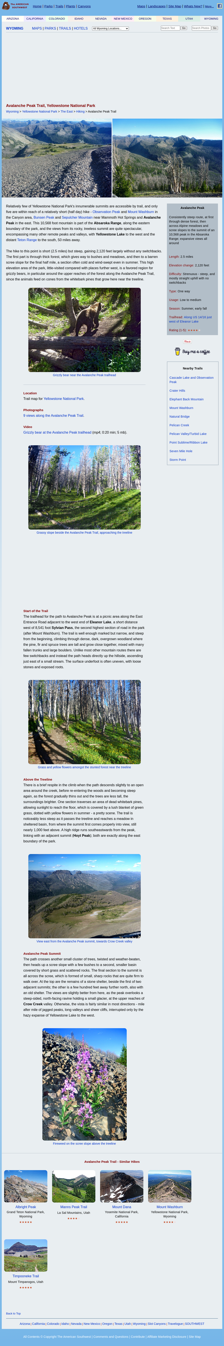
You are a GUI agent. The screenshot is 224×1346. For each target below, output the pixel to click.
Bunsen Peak (44, 217)
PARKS (50, 28)
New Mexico (92, 1323)
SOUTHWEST (194, 1323)
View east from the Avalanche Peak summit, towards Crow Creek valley (84, 941)
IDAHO (78, 18)
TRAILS (65, 28)
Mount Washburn (141, 212)
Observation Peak (106, 212)
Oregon (107, 1323)
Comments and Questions (110, 1336)
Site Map (174, 6)
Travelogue (175, 1323)
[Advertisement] (110, 68)
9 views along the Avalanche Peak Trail (53, 415)
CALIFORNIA (34, 18)
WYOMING (211, 18)
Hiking (80, 111)
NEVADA (101, 18)
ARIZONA (12, 18)
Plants (70, 6)
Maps (141, 6)
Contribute (138, 1336)
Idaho (65, 1323)
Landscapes (157, 6)
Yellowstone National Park (39, 111)
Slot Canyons (157, 1323)
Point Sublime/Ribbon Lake (189, 442)
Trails (59, 6)
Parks (48, 6)
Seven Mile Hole (181, 451)
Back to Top (13, 1313)
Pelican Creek (179, 425)
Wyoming (12, 111)
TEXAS (167, 18)
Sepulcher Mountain (77, 217)
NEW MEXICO (123, 18)
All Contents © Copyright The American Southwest (57, 1336)
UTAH (189, 18)
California (38, 1323)
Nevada (76, 1323)
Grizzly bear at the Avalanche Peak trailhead (57, 432)
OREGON (145, 18)
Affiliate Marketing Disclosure (166, 1336)
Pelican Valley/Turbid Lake (188, 434)
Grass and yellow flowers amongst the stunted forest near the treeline (84, 767)
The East (67, 111)
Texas (118, 1323)
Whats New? (193, 6)
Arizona (25, 1323)
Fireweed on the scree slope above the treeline (84, 1143)
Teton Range (27, 240)
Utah (128, 1323)
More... (209, 6)
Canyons (84, 6)
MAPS (37, 28)
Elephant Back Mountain (187, 399)
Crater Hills (177, 390)
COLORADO (57, 18)
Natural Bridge (180, 416)
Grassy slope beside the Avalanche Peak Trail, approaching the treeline (84, 532)
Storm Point (178, 459)
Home (37, 6)
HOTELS (81, 28)
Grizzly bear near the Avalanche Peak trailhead (84, 375)
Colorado (53, 1323)
